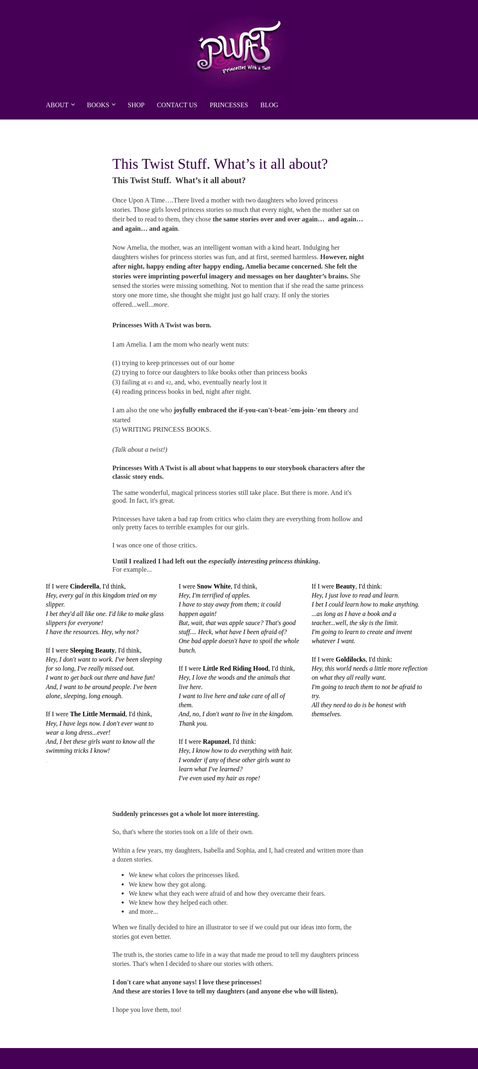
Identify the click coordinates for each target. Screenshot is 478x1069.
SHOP (136, 104)
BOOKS (98, 104)
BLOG (270, 104)
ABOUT (57, 104)
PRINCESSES (229, 104)
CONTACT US (177, 104)
